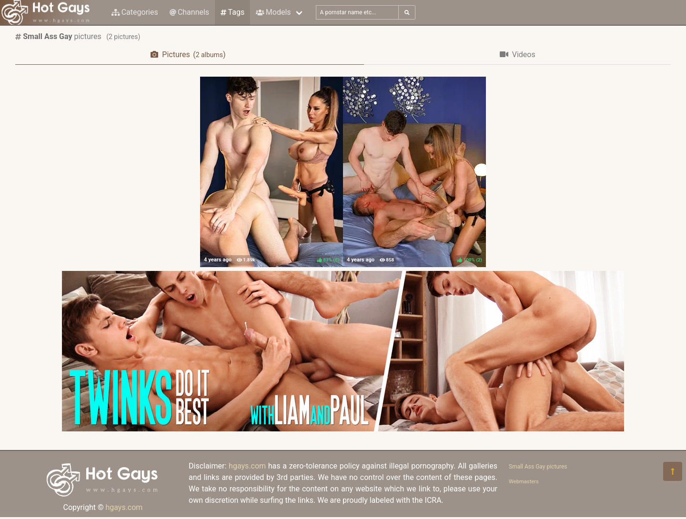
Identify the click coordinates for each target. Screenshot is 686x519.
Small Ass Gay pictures (538, 466)
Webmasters (524, 482)
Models (273, 12)
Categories (134, 12)
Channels (189, 12)
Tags (232, 12)
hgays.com (123, 507)
